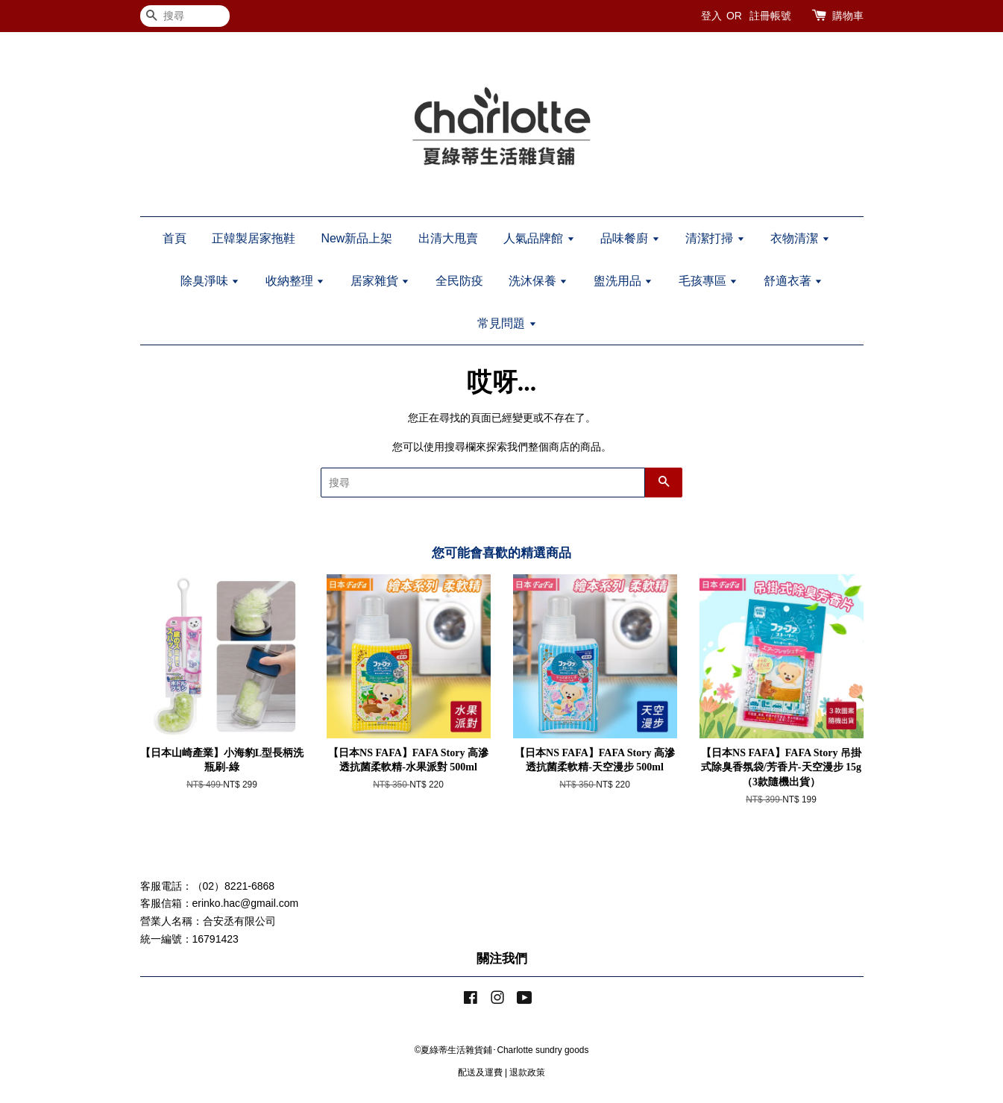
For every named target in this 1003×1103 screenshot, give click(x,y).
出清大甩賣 (448, 238)
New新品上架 (356, 238)
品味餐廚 (629, 238)
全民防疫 (459, 280)
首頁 (174, 238)
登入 (711, 16)
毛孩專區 (708, 280)
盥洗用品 (623, 280)
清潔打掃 (714, 238)
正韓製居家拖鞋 (253, 238)
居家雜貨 (379, 280)
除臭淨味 (209, 280)
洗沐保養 (538, 280)
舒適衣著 (793, 280)
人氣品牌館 (538, 238)
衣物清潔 (799, 238)
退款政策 (527, 1072)
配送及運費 (480, 1072)
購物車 (848, 16)
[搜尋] (185, 16)
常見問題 (506, 323)
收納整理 (294, 280)
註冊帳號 (770, 16)
